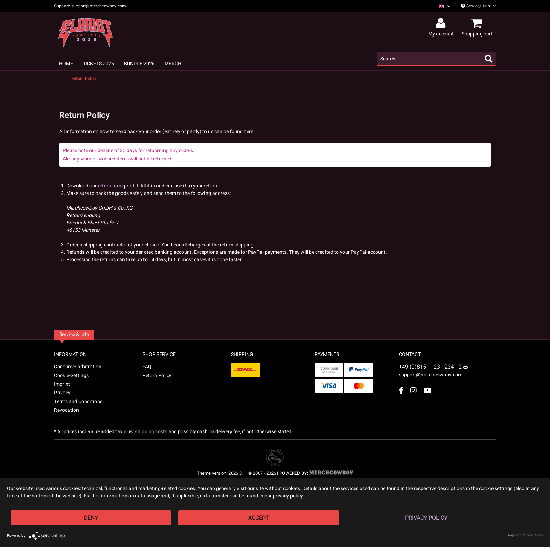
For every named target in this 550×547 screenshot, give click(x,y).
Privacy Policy (426, 518)
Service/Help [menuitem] (478, 6)
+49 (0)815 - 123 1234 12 (431, 367)
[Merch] (173, 63)
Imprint (62, 384)
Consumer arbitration (77, 366)
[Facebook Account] (401, 390)
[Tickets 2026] (98, 63)
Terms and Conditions (78, 401)
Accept (258, 518)
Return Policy (157, 375)
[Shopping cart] (478, 24)
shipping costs (151, 431)
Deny (91, 518)
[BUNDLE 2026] (139, 63)
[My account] (442, 24)
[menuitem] (442, 6)
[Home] (66, 63)
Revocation (66, 410)
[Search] (488, 59)
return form (110, 186)
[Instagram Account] (413, 390)
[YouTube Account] (428, 390)
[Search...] (436, 59)
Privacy (62, 392)
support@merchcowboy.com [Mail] (433, 372)
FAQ (147, 366)
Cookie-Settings (71, 375)
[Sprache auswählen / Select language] (444, 6)
